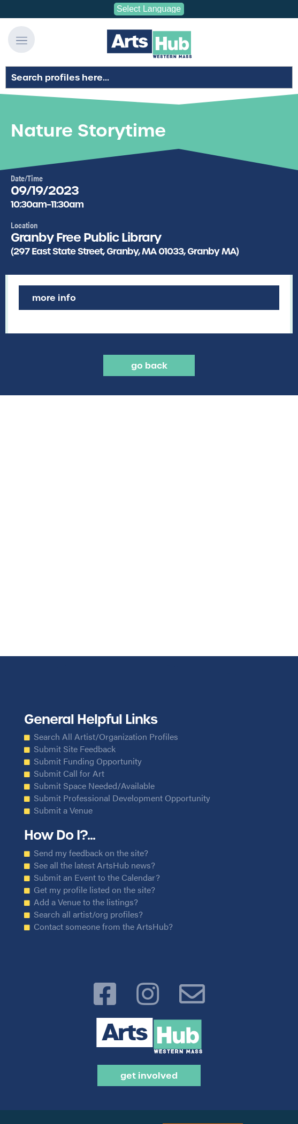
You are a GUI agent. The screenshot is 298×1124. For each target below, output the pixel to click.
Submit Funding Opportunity (88, 761)
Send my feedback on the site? (91, 853)
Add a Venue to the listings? (86, 902)
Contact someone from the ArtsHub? (103, 926)
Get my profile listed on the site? (94, 890)
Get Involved (149, 1075)
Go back (149, 365)
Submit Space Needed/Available (94, 786)
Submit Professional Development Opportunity (122, 798)
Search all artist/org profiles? (88, 914)
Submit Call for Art (69, 773)
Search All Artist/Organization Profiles (106, 736)
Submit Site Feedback (75, 749)
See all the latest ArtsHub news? (94, 865)
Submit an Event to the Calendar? (97, 877)
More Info (54, 298)
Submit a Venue (63, 810)
